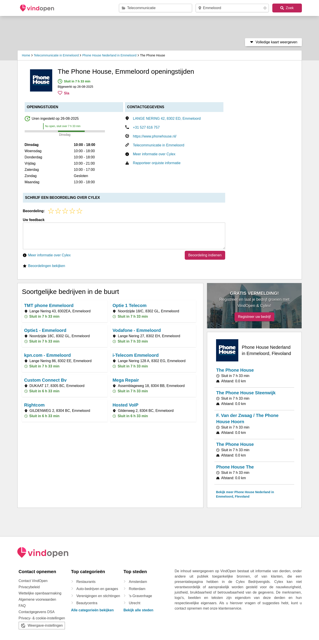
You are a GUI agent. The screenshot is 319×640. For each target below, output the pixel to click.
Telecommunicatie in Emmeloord (56, 55)
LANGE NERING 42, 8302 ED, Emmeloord (167, 118)
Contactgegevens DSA (37, 612)
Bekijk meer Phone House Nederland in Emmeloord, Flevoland (245, 494)
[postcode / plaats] (232, 8)
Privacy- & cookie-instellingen (42, 618)
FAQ (22, 606)
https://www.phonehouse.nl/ (155, 136)
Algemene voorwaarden (37, 599)
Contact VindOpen (33, 581)
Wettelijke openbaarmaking (40, 593)
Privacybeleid (29, 587)
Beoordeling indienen (205, 255)
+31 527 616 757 (146, 127)
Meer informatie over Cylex (154, 154)
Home (26, 55)
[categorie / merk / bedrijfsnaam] (157, 8)
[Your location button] (265, 8)
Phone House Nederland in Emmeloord (109, 55)
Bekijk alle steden (138, 610)
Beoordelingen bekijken (46, 266)
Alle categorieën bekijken (92, 610)
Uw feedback (34, 220)
